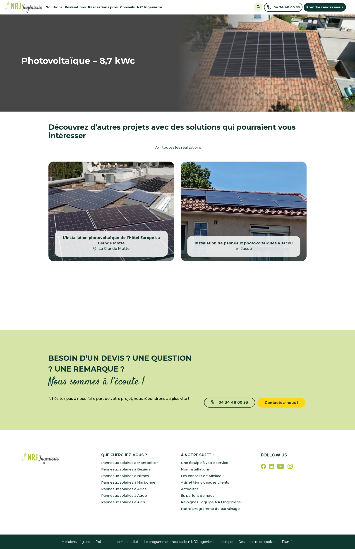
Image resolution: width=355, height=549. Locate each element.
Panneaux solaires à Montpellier (130, 463)
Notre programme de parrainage (211, 508)
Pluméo (288, 542)
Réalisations (75, 7)
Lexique (226, 542)
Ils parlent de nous (198, 495)
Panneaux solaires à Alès (124, 502)
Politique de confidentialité (117, 542)
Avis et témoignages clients (206, 482)
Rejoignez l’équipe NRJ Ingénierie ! (212, 502)
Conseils (127, 7)
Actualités (190, 489)
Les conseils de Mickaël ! (203, 476)
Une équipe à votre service (205, 463)
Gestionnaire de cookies (257, 542)
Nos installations (196, 469)
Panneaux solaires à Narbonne (129, 482)
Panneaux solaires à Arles (124, 489)
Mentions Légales (76, 542)
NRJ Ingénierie (149, 7)
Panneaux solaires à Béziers (126, 469)
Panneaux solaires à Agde (125, 495)
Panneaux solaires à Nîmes (126, 476)
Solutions (54, 7)
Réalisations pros (103, 7)
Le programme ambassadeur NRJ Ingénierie (179, 542)
